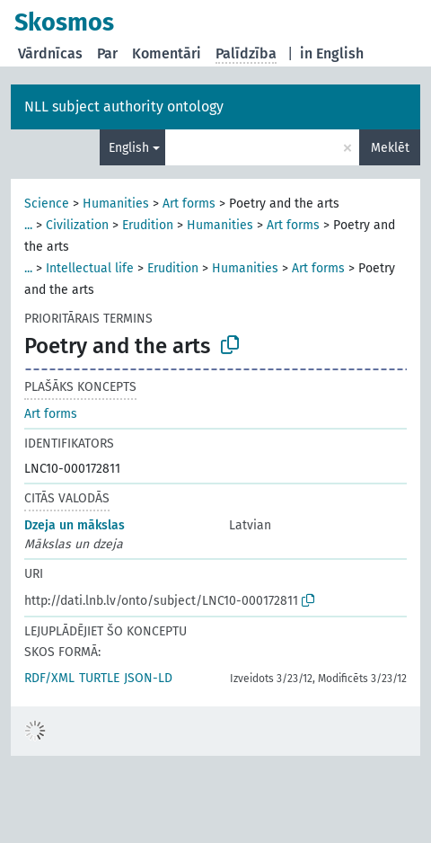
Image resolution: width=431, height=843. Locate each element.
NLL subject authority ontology (124, 106)
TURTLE (99, 678)
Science (46, 203)
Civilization (77, 225)
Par (107, 53)
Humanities (116, 203)
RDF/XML (49, 678)
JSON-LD (148, 678)
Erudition (147, 225)
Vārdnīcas (50, 53)
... (28, 225)
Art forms (189, 203)
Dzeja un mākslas (74, 525)
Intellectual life (90, 268)
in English (332, 53)
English (129, 147)
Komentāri (166, 53)
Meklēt (390, 147)
